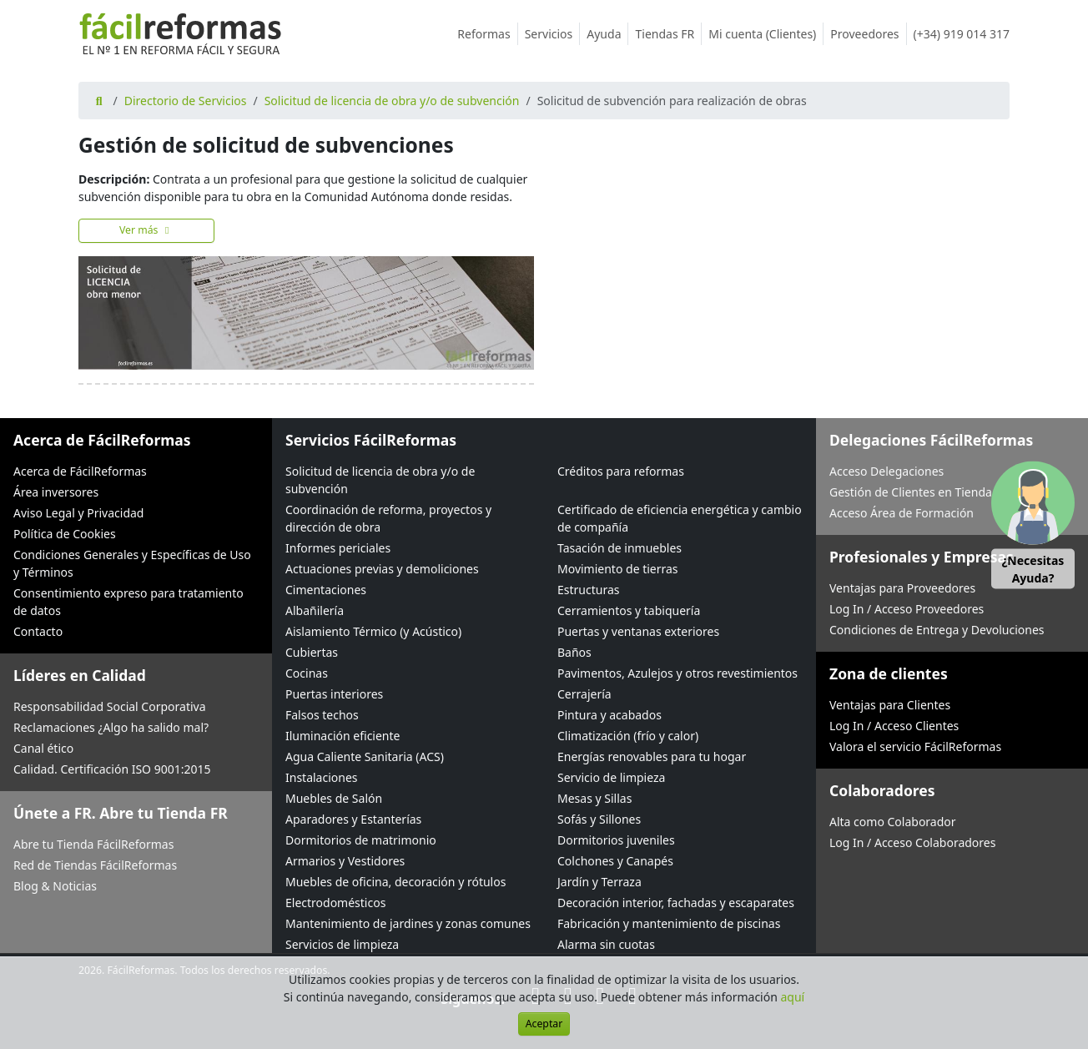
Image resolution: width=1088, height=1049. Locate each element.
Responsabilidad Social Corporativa (109, 706)
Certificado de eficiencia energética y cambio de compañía (679, 518)
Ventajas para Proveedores (902, 588)
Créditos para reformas (620, 471)
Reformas (487, 34)
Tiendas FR (668, 34)
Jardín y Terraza (599, 882)
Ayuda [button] (607, 34)
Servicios (553, 34)
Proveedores (868, 34)
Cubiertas (311, 652)
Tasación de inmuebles (619, 548)
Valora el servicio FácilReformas (915, 746)
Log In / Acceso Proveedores (906, 609)
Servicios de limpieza (342, 944)
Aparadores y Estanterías (353, 819)
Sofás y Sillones (599, 819)
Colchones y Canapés (615, 861)
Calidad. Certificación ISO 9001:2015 (112, 769)
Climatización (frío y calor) (627, 736)
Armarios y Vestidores (345, 861)
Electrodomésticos (335, 902)
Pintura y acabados (609, 715)
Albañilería (314, 610)
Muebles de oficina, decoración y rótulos (395, 882)
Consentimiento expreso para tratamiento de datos (128, 601)
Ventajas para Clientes (889, 705)
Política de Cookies (64, 534)
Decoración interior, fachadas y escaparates (675, 902)
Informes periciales (337, 548)
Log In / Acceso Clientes (894, 726)
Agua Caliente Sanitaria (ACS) (364, 756)
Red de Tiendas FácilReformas (95, 865)
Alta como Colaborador (892, 822)
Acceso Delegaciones (886, 471)
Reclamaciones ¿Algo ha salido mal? (111, 727)
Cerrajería (584, 694)
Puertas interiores (334, 694)
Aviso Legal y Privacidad (78, 513)
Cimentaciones (325, 590)
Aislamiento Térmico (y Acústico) (373, 631)
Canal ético (43, 748)
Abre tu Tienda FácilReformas (93, 844)
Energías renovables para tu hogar (651, 756)
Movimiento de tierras (617, 569)
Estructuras (588, 590)
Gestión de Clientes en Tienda (910, 492)
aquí (793, 997)
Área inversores (55, 492)
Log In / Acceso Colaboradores (912, 842)
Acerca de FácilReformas (80, 471)
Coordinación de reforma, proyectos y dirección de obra (388, 518)
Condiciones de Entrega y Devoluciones (937, 630)
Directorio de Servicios (185, 100)
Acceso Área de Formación (901, 513)
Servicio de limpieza (611, 777)
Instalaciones (321, 777)
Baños (574, 652)
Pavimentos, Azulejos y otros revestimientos (677, 673)
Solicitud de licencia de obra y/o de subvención (392, 100)
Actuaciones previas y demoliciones (382, 569)
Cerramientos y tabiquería (628, 610)
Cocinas (306, 673)
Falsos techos (322, 715)
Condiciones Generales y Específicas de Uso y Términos (132, 563)
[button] (1033, 524)
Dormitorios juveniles (616, 840)
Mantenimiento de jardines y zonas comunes (408, 923)
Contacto (38, 631)
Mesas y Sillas (594, 798)
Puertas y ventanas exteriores (638, 631)
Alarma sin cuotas (606, 944)
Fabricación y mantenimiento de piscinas (668, 923)
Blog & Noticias (55, 886)
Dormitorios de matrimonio (360, 840)
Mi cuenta (766, 34)
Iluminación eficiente (342, 736)
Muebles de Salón (333, 798)
